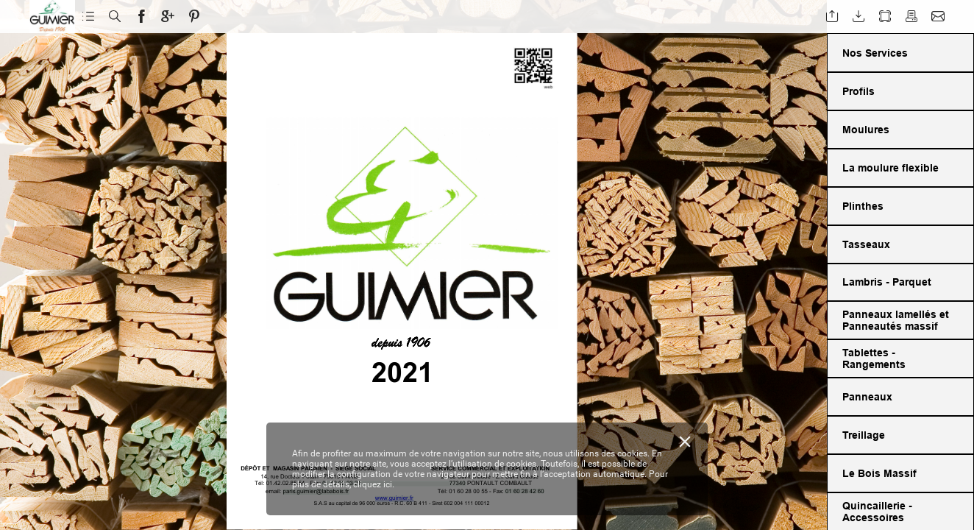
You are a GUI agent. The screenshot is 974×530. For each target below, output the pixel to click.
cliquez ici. (373, 484)
